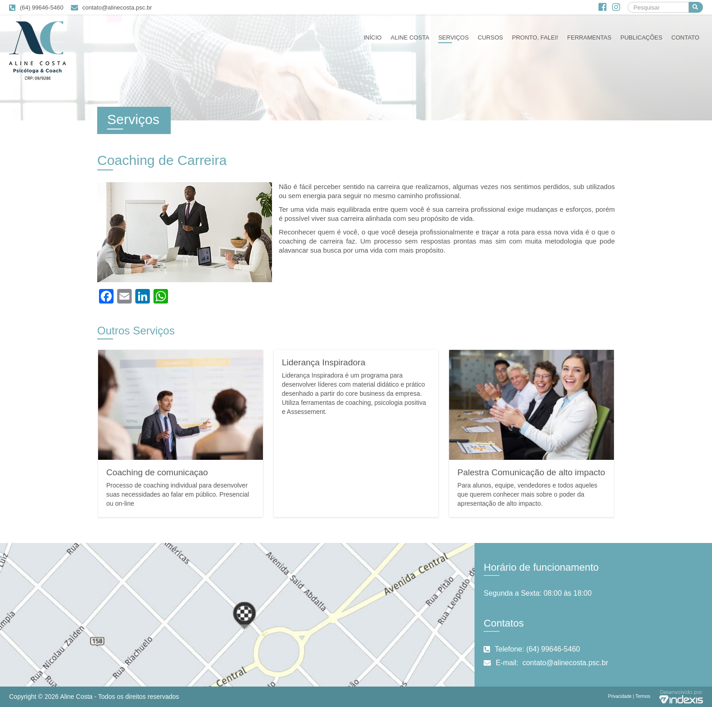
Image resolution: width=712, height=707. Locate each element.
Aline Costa (410, 37)
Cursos (490, 37)
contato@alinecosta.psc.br (117, 7)
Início (373, 37)
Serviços (453, 37)
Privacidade (620, 696)
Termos (642, 696)
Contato (685, 37)
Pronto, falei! (535, 37)
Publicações (641, 37)
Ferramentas (589, 37)
